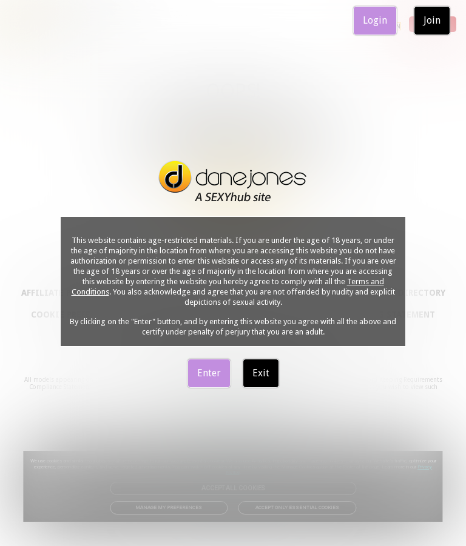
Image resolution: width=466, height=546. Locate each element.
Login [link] (375, 20)
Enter (209, 373)
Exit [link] (260, 373)
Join (432, 20)
